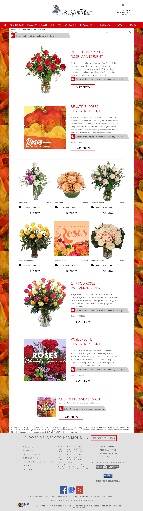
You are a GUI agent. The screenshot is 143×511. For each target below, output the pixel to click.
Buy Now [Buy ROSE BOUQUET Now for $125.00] (71, 271)
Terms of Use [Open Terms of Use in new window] (78, 507)
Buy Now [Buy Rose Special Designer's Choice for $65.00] (83, 380)
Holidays (106, 25)
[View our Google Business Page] (71, 493)
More (134, 25)
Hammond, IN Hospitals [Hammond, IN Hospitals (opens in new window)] (66, 496)
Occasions (89, 25)
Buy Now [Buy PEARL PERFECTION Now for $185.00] (107, 271)
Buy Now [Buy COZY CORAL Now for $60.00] (71, 213)
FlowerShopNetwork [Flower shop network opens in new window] (73, 506)
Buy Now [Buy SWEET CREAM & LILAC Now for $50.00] (35, 213)
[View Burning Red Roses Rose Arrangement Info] (47, 70)
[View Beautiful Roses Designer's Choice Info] (47, 127)
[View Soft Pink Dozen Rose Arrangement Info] (107, 181)
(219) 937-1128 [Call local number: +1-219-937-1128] (125, 14)
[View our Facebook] (63, 493)
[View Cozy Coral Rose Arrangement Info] (71, 181)
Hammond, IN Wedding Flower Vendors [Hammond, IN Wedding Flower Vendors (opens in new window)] (97, 496)
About (121, 25)
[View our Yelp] (79, 493)
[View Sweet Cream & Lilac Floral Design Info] (35, 181)
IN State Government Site (82, 500)
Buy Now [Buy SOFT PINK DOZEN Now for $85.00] (107, 213)
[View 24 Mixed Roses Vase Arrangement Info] (47, 302)
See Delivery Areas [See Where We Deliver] (104, 438)
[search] (130, 32)
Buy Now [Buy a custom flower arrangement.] (71, 417)
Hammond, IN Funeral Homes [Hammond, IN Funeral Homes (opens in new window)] (41, 496)
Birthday (56, 25)
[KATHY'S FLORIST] (72, 12)
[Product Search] (115, 32)
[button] (125, 5)
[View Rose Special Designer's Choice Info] (47, 360)
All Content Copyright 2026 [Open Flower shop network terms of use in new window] (48, 506)
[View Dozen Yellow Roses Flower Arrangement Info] (35, 238)
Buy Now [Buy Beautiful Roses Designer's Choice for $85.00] (83, 148)
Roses (44, 25)
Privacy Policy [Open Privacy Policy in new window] (93, 506)
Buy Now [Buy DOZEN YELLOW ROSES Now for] (35, 271)
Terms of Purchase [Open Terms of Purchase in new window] (111, 506)
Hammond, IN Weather (59, 500)
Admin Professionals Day (23, 25)
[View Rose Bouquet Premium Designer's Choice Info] (71, 238)
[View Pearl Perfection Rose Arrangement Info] (107, 238)
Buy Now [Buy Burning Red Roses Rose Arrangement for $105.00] (83, 87)
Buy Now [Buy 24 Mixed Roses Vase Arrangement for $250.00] (83, 321)
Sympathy (71, 25)
